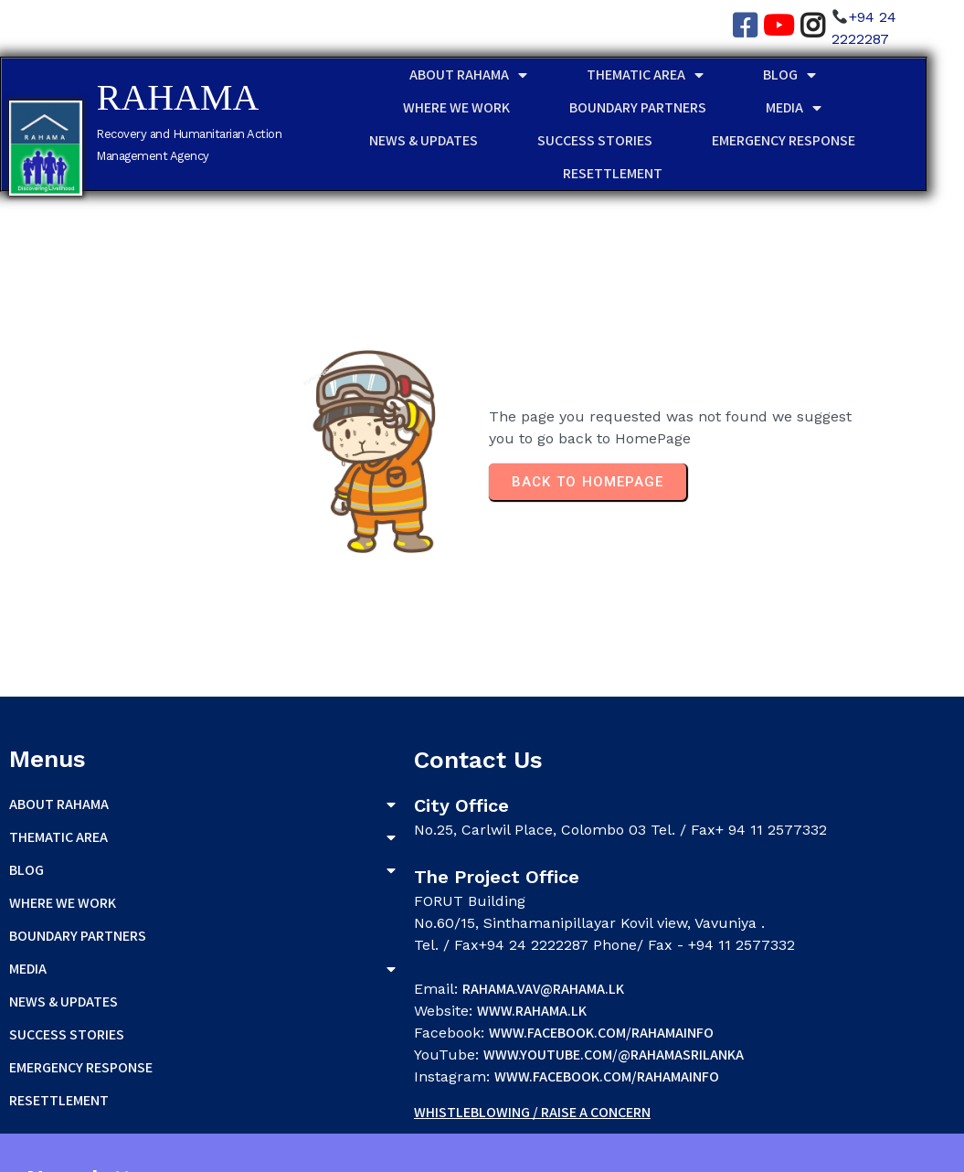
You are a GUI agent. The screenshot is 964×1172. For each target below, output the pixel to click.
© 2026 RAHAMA (57, 1152)
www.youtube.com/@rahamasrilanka (450, 1018)
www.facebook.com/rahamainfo (437, 997)
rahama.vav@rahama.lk (380, 953)
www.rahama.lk (368, 975)
